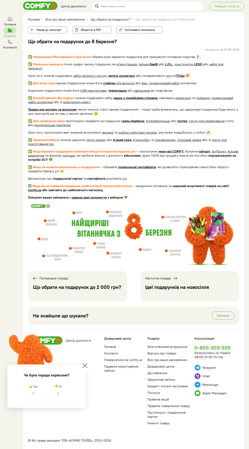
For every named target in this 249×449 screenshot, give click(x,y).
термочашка (117, 90)
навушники (142, 90)
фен (144, 83)
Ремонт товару (158, 423)
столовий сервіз (189, 140)
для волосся (118, 83)
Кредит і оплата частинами (167, 386)
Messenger (206, 385)
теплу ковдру (96, 140)
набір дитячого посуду (90, 76)
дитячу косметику (121, 76)
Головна (110, 347)
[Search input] (150, 6)
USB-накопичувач (93, 90)
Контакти (223, 315)
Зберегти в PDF (91, 30)
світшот (204, 151)
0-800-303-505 (212, 348)
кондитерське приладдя (52, 125)
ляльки (148, 64)
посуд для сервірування (207, 121)
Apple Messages (210, 393)
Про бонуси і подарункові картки (166, 414)
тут (124, 178)
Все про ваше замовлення (167, 360)
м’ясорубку (141, 140)
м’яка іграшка (126, 64)
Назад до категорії (48, 30)
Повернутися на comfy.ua (123, 360)
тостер (182, 121)
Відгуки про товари (161, 353)
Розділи (153, 338)
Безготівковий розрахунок (167, 347)
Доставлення (157, 373)
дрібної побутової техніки (137, 132)
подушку (69, 155)
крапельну (183, 98)
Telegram (205, 368)
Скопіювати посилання (138, 29)
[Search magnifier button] (97, 6)
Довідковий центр (117, 338)
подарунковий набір (164, 83)
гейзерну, (203, 98)
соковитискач (165, 140)
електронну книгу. (77, 102)
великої (108, 132)
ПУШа (180, 76)
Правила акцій (158, 399)
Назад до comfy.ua (226, 6)
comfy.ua (34, 190)
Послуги (153, 393)
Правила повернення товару (168, 406)
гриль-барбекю (132, 121)
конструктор (188, 64)
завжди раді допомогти (89, 197)
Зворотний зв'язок (161, 379)
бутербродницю (158, 121)
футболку (219, 151)
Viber (202, 376)
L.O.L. (169, 64)
